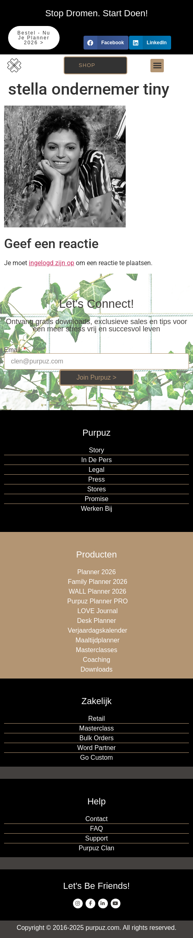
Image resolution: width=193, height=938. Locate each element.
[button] (106, 43)
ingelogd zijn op (51, 263)
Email (13, 350)
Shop (87, 65)
